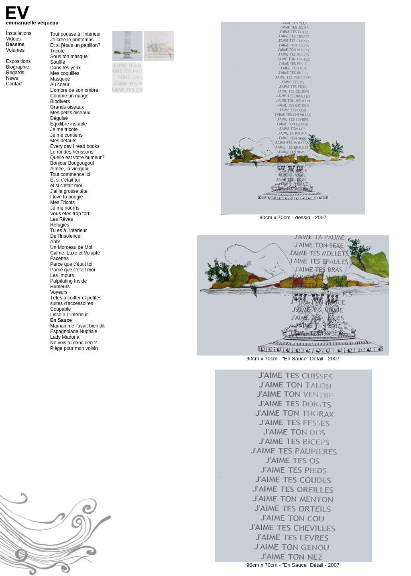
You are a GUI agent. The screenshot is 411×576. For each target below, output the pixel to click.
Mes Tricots (62, 202)
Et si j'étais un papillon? (75, 45)
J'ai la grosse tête (68, 191)
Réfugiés (59, 225)
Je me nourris (64, 208)
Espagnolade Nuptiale (73, 331)
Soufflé (57, 62)
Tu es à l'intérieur (68, 230)
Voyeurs (58, 292)
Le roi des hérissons (71, 152)
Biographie (17, 67)
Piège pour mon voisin (74, 348)
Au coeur (59, 84)
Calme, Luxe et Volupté (75, 253)
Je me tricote (64, 129)
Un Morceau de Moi (71, 247)
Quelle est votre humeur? (77, 157)
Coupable (60, 309)
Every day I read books (75, 146)
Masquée (60, 79)
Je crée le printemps (72, 39)
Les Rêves (61, 219)
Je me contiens (66, 135)
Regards (15, 72)
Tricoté (57, 51)
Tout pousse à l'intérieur (75, 34)
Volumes (15, 50)
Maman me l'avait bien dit (77, 326)
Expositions (18, 61)
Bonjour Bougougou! (72, 163)
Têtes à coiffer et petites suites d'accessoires (76, 300)
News (12, 78)
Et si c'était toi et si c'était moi (66, 182)
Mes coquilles (64, 73)
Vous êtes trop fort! (70, 213)
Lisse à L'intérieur (69, 314)
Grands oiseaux (67, 107)
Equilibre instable (68, 124)
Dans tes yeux (65, 68)
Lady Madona (64, 337)
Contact (14, 84)
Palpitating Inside (68, 281)
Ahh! (55, 242)
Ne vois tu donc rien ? (73, 343)
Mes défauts (63, 140)
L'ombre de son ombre (74, 90)
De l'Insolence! (65, 236)
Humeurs (60, 286)
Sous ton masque (68, 56)
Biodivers (60, 101)
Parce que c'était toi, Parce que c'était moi (72, 267)
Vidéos (13, 39)
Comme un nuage (69, 96)
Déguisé (59, 118)
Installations (18, 33)
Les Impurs (62, 275)
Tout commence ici (70, 174)
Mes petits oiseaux (70, 112)
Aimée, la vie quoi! (70, 169)
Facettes (59, 258)
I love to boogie (66, 197)
